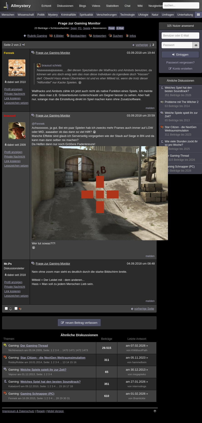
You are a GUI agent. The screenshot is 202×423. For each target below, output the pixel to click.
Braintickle (139, 398)
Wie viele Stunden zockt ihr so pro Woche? (180, 145)
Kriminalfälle (68, 14)
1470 (65, 350)
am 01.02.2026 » (137, 393)
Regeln (41, 411)
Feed (111, 28)
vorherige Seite (144, 308)
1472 (78, 350)
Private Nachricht (14, 93)
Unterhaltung (185, 14)
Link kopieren (12, 98)
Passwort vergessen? (180, 62)
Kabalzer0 (14, 386)
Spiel (73, 28)
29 (61, 398)
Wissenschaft (26, 14)
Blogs (82, 5)
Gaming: (14, 345)
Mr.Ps (8, 263)
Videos (96, 5)
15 (71, 362)
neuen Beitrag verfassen (81, 322)
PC (79, 28)
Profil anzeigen (13, 89)
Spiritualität (86, 14)
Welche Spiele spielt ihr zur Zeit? (43, 369)
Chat (127, 5)
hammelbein (139, 362)
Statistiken (112, 5)
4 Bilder (59, 35)
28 (57, 398)
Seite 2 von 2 (14, 44)
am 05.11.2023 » (137, 357)
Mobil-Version (55, 411)
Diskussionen (65, 5)
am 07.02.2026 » (137, 345)
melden (150, 108)
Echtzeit (46, 5)
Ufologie (143, 14)
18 (71, 386)
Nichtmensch (16, 350)
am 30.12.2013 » (137, 369)
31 (68, 398)
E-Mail (120, 28)
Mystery (53, 14)
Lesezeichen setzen (16, 103)
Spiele (87, 28)
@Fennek (38, 123)
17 (67, 386)
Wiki (140, 5)
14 (67, 362)
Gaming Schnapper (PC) (37, 393)
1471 (72, 350)
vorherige (142, 44)
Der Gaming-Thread (34, 345)
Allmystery (21, 6)
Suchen (118, 35)
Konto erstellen (182, 68)
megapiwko (139, 374)
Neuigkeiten (155, 5)
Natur (155, 14)
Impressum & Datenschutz (18, 411)
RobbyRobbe (16, 362)
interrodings (139, 386)
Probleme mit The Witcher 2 (180, 104)
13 (64, 362)
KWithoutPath (139, 350)
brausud (9, 115)
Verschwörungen (106, 14)
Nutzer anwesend (180, 25)
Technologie (127, 14)
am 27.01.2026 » (137, 381)
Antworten (99, 35)
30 (64, 398)
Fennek (9, 53)
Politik (41, 14)
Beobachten (78, 35)
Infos (133, 35)
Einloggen (182, 54)
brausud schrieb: (49, 65)
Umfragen (168, 14)
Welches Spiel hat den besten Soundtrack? (50, 381)
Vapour (12, 374)
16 (75, 362)
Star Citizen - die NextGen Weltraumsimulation (53, 357)
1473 (85, 350)
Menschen (8, 14)
